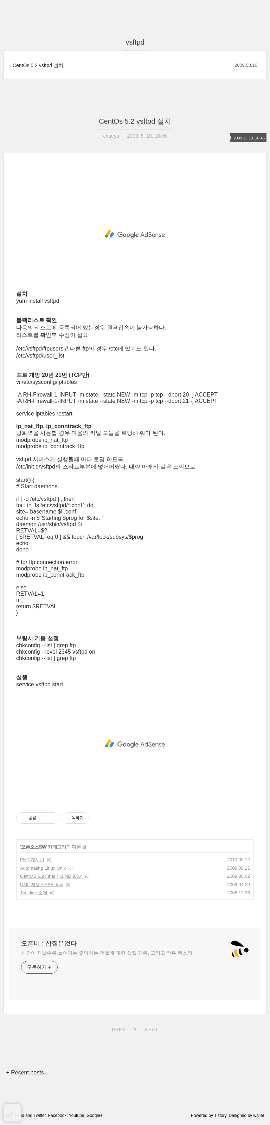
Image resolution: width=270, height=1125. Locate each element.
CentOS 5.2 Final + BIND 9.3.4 (51, 876)
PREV (117, 1028)
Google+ (94, 1115)
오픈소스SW (33, 847)
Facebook (57, 1115)
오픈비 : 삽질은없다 (49, 943)
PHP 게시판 (32, 859)
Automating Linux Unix (43, 868)
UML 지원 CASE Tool (41, 884)
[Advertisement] (135, 234)
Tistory (220, 1115)
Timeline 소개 (33, 892)
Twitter (39, 1115)
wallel (258, 1115)
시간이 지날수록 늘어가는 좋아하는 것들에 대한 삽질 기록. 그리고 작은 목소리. (107, 953)
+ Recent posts (25, 1072)
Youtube (76, 1115)
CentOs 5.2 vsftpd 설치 (38, 65)
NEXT (150, 1028)
